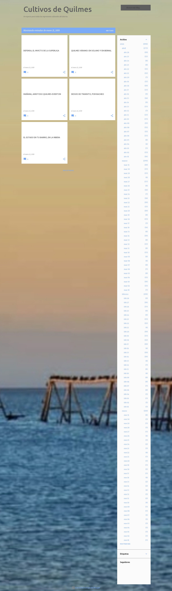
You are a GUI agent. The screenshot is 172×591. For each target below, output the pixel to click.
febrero (125, 294)
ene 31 (126, 415)
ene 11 (126, 498)
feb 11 (126, 369)
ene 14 (126, 486)
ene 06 (126, 519)
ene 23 (126, 448)
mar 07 (127, 265)
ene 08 (126, 511)
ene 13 (126, 490)
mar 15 (127, 232)
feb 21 (126, 327)
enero (124, 411)
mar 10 (126, 252)
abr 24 (126, 61)
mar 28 (127, 177)
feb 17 (126, 344)
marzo (124, 161)
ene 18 (126, 469)
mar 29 (127, 173)
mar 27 (127, 182)
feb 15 (126, 352)
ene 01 (126, 540)
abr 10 (126, 119)
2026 (122, 44)
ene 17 (126, 473)
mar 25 (127, 190)
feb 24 (126, 315)
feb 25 (126, 311)
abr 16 (126, 94)
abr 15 (126, 98)
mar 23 (126, 198)
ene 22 (126, 453)
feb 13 (126, 361)
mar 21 (126, 207)
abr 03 (126, 148)
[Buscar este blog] (138, 7)
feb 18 (126, 340)
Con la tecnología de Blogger (86, 588)
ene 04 (126, 528)
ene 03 (126, 532)
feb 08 (126, 382)
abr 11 (126, 115)
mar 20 (127, 211)
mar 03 (127, 282)
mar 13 (126, 240)
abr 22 (126, 69)
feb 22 (126, 323)
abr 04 (126, 144)
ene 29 (126, 423)
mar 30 (127, 169)
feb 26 (126, 307)
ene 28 (126, 428)
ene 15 (126, 482)
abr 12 (126, 111)
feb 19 (126, 336)
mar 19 (126, 215)
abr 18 (126, 86)
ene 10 (126, 503)
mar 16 (126, 227)
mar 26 (127, 186)
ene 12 (126, 494)
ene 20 (126, 461)
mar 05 (127, 273)
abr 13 (126, 107)
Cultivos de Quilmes (57, 9)
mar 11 (126, 248)
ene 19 (126, 465)
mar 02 (127, 286)
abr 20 (126, 77)
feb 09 (126, 377)
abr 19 (126, 82)
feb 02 (126, 403)
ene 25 (126, 440)
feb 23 (126, 319)
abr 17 (126, 90)
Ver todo (109, 30)
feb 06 (126, 390)
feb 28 (126, 298)
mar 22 (127, 202)
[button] (64, 72)
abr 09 (126, 123)
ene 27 (126, 432)
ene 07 (126, 515)
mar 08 (127, 261)
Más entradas (68, 170)
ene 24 (126, 444)
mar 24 (127, 194)
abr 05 (126, 140)
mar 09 (127, 257)
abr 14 (126, 102)
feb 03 (126, 398)
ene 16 (126, 478)
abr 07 (126, 132)
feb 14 (126, 357)
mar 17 (126, 223)
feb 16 (126, 348)
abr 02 (126, 152)
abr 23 (126, 65)
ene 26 (126, 436)
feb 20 (126, 332)
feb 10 (126, 373)
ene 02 (126, 536)
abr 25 (126, 57)
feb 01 (126, 407)
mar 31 (126, 165)
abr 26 (126, 52)
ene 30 (126, 419)
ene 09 (126, 507)
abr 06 (126, 136)
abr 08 (126, 127)
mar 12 (126, 244)
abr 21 (126, 73)
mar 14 (126, 236)
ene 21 (126, 457)
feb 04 (126, 394)
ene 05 (126, 523)
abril (124, 48)
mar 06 (127, 269)
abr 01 (126, 157)
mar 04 (127, 277)
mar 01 (126, 290)
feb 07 (126, 386)
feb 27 (126, 302)
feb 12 (126, 365)
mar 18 (127, 219)
